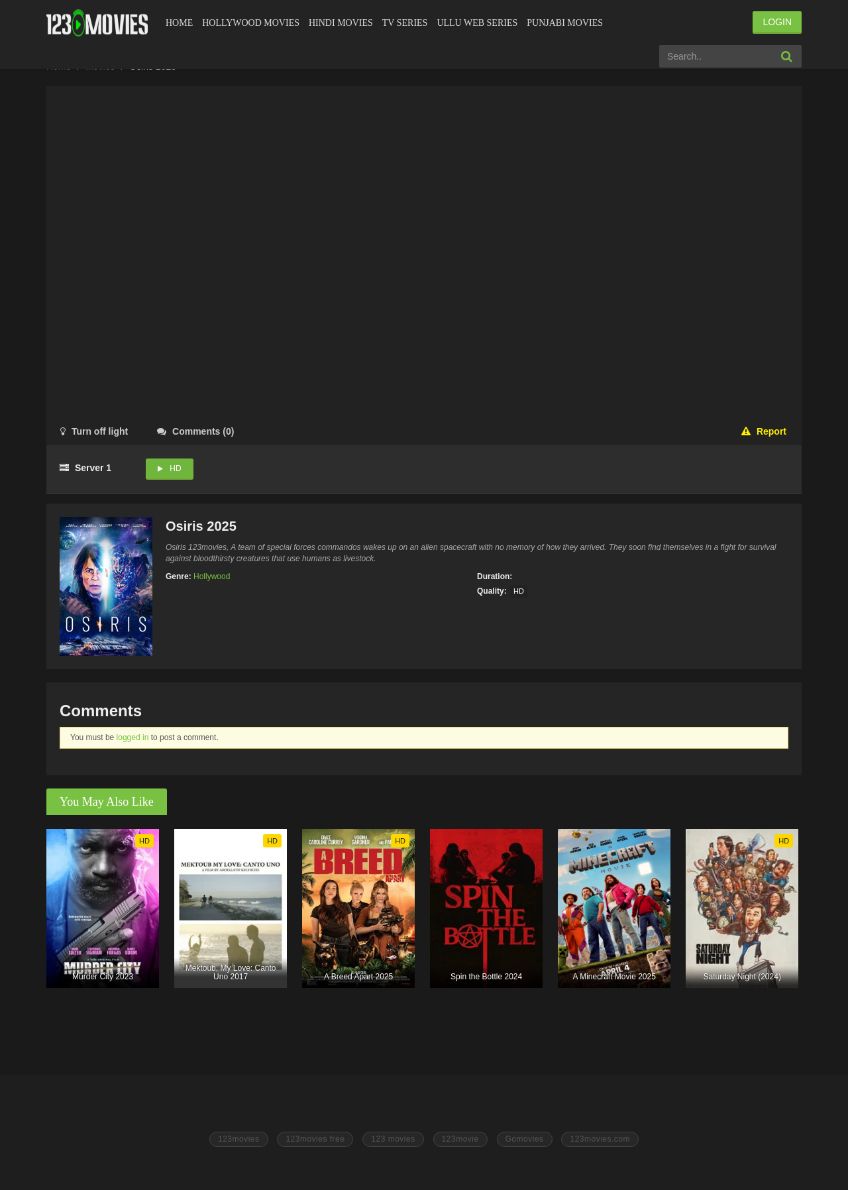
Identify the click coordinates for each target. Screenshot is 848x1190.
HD (175, 468)
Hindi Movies (341, 23)
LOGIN (777, 22)
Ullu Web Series (477, 23)
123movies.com (600, 1139)
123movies (239, 1139)
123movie (460, 1139)
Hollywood (211, 576)
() (195, 431)
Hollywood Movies (250, 23)
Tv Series (405, 23)
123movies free (315, 1139)
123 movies (393, 1139)
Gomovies (524, 1139)
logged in (133, 737)
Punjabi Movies (565, 23)
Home (179, 23)
